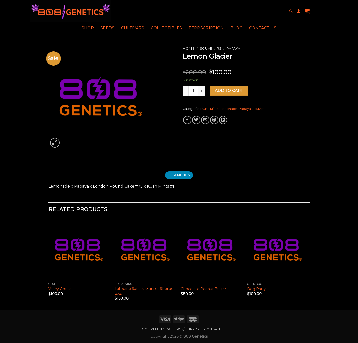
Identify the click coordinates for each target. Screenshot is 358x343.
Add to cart (229, 90)
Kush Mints (210, 109)
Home (189, 48)
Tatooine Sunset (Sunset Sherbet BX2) (145, 291)
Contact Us (262, 28)
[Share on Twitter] (196, 120)
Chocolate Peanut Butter (203, 289)
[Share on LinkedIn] (223, 120)
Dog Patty (256, 289)
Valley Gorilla (59, 289)
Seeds (107, 28)
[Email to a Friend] (205, 120)
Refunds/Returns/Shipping (176, 329)
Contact (212, 329)
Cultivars (132, 28)
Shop (88, 28)
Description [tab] (179, 175)
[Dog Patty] (278, 249)
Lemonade (228, 109)
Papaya (233, 48)
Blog (236, 28)
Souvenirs (210, 48)
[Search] (290, 11)
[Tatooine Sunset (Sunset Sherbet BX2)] (145, 249)
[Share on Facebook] (187, 120)
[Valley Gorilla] (79, 249)
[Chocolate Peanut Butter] (211, 249)
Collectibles (166, 28)
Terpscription (206, 28)
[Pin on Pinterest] (214, 120)
